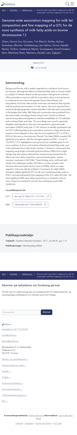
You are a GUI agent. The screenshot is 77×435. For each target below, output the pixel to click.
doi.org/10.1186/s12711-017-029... (31, 196)
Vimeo (49, 424)
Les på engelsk (39, 67)
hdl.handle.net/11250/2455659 (30, 204)
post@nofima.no (9, 335)
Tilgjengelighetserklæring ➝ (14, 395)
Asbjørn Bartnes (36, 416)
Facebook (40, 424)
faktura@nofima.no (10, 341)
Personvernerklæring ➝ (12, 383)
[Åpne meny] (62, 4)
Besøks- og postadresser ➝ (15, 359)
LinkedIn (19, 424)
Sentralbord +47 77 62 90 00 (15, 329)
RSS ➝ (4, 401)
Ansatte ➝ (6, 372)
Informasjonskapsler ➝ (12, 389)
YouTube (57, 424)
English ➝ (6, 377)
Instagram (29, 424)
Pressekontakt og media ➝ (14, 366)
